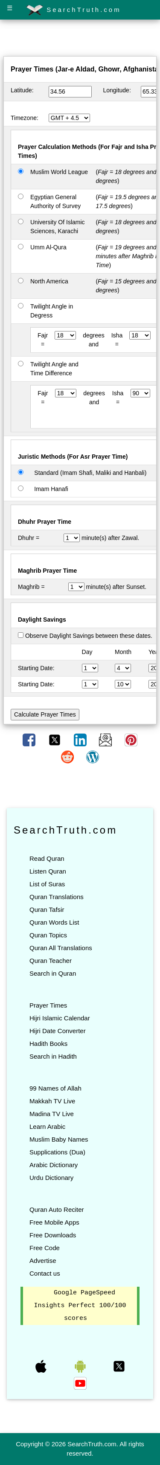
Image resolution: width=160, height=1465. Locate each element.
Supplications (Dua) (57, 1152)
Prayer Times (48, 1005)
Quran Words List (54, 922)
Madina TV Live (51, 1113)
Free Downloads (52, 1235)
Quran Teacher (50, 960)
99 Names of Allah (55, 1088)
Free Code (44, 1247)
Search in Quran (52, 973)
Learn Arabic (47, 1126)
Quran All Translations (60, 947)
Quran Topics (48, 935)
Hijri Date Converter (57, 1030)
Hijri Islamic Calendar (59, 1018)
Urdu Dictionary (51, 1177)
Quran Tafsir (46, 909)
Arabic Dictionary (53, 1164)
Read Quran (46, 858)
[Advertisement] (80, 39)
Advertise (42, 1260)
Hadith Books (48, 1043)
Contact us (44, 1273)
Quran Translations (56, 896)
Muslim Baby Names (58, 1139)
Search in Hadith (53, 1056)
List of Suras (47, 884)
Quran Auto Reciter (56, 1209)
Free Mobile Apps (54, 1222)
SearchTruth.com (73, 10)
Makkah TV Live (52, 1101)
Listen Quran (47, 871)
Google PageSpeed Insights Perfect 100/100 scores (80, 1306)
